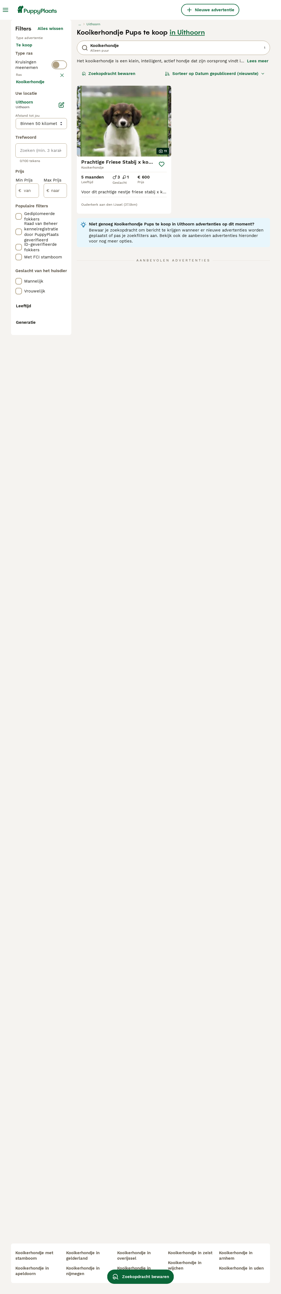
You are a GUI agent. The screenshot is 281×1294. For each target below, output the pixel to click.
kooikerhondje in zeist (190, 1252)
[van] (27, 453)
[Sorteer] (215, 174)
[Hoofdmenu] (5, 9)
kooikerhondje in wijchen (184, 1265)
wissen (56, 212)
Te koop (28, 151)
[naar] (55, 453)
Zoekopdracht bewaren (108, 174)
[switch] (59, 200)
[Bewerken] (61, 367)
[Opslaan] (161, 265)
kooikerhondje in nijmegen (83, 1271)
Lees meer (257, 162)
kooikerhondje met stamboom (34, 1255)
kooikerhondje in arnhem (235, 1255)
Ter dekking (32, 177)
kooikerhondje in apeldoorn (32, 1271)
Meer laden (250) (49, 344)
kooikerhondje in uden (241, 1268)
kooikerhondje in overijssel (134, 1255)
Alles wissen (50, 129)
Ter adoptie (31, 164)
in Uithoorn (187, 133)
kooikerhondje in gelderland (83, 1255)
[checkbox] (18, 241)
